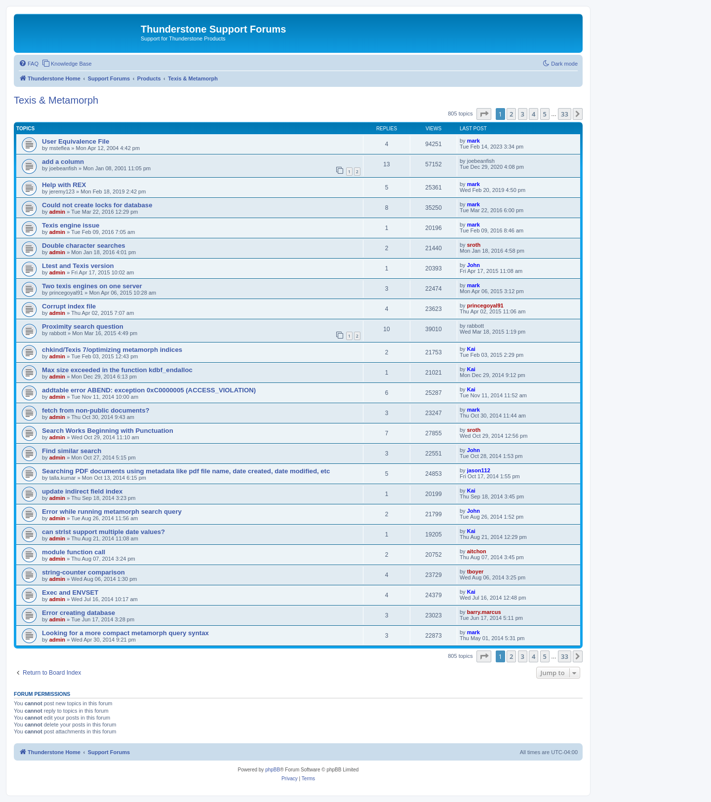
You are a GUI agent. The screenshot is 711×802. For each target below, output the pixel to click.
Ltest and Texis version (78, 265)
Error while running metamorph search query (112, 511)
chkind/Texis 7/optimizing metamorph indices (112, 349)
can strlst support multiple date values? (103, 531)
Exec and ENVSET (70, 592)
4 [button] (533, 114)
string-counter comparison (83, 572)
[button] (483, 114)
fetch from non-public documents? (96, 410)
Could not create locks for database (97, 205)
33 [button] (564, 114)
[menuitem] (29, 64)
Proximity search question (82, 326)
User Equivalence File (75, 141)
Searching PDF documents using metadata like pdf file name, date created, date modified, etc (186, 471)
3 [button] (522, 114)
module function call (73, 552)
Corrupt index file (69, 306)
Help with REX (64, 185)
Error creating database (78, 612)
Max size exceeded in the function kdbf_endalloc (117, 370)
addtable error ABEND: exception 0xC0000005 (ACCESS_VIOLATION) (149, 390)
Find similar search (71, 451)
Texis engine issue (70, 225)
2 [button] (511, 114)
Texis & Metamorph (56, 100)
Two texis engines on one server (92, 286)
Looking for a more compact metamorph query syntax (125, 633)
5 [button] (545, 114)
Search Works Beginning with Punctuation (107, 430)
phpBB (272, 769)
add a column (63, 161)
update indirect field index (82, 491)
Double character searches (83, 245)
